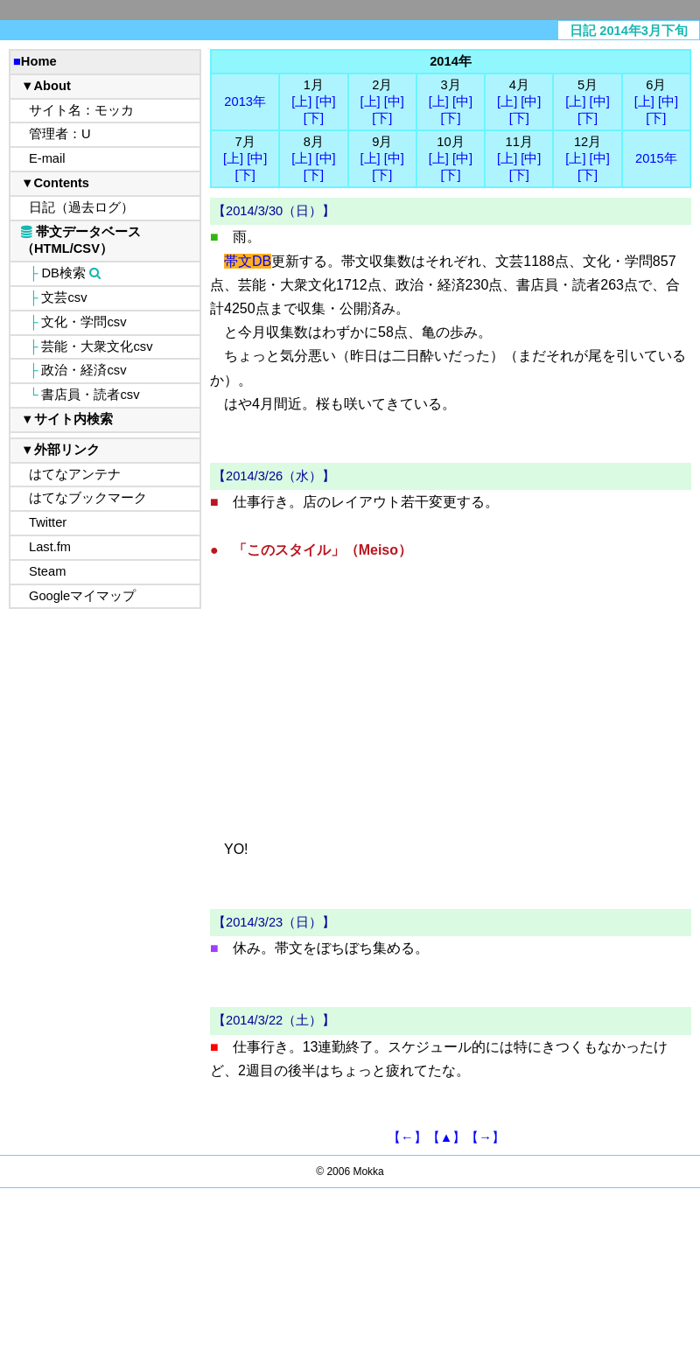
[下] (314, 118)
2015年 (656, 158)
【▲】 (446, 1137)
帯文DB (247, 261)
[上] (301, 101)
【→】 (485, 1137)
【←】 (407, 1137)
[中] (325, 101)
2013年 (245, 101)
